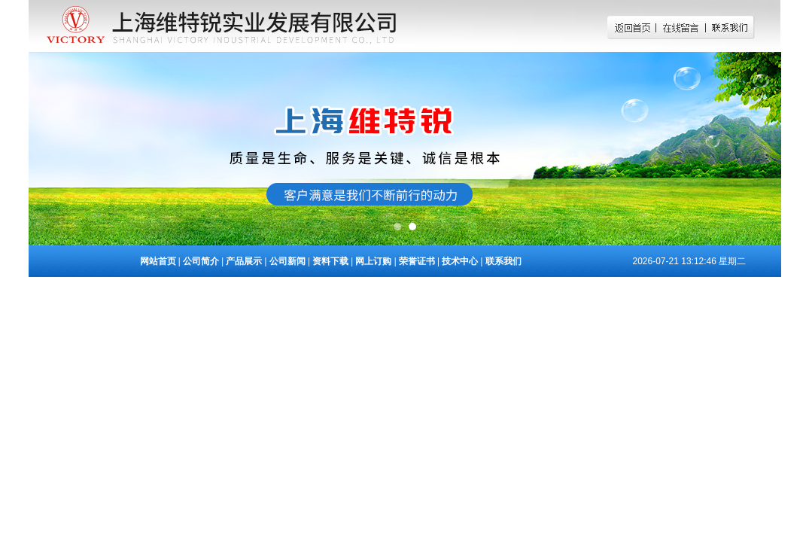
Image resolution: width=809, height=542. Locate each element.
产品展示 (244, 261)
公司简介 (201, 261)
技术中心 (460, 261)
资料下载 (330, 261)
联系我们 (503, 261)
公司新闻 (287, 261)
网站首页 (158, 261)
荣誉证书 (417, 261)
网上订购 (373, 261)
